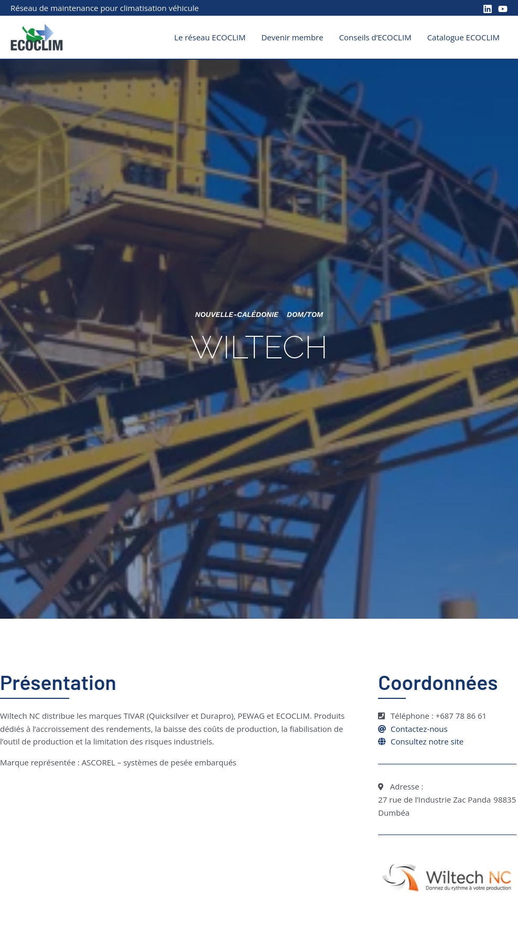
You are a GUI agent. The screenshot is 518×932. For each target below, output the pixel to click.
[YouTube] (503, 9)
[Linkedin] (487, 9)
